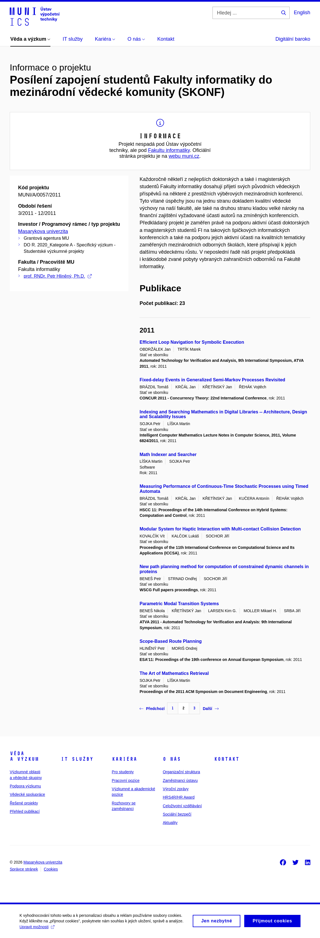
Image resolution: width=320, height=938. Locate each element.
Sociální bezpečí (177, 814)
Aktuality (170, 822)
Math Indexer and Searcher (168, 454)
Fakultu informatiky (169, 150)
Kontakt (226, 759)
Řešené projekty (24, 803)
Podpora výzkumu (25, 786)
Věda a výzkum (24, 756)
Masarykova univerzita (43, 231)
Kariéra (124, 759)
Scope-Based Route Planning (171, 641)
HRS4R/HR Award (178, 797)
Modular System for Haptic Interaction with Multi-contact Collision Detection (220, 529)
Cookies (51, 869)
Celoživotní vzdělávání (182, 806)
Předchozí (152, 708)
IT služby (77, 759)
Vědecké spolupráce (27, 794)
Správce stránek (24, 869)
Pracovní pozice (126, 780)
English (302, 12)
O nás (172, 759)
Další (210, 708)
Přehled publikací (25, 811)
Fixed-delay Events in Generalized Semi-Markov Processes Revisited (212, 379)
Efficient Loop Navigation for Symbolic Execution (192, 342)
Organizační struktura (181, 772)
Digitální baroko (292, 39)
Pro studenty (123, 772)
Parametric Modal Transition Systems (179, 603)
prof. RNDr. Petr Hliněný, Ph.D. (58, 276)
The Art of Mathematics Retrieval (174, 673)
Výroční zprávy (176, 789)
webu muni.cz (184, 156)
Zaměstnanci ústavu (180, 780)
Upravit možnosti (36, 929)
